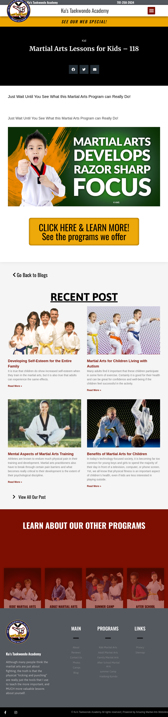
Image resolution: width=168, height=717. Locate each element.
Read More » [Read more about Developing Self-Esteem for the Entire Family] (15, 386)
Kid (84, 40)
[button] (151, 10)
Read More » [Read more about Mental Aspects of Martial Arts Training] (15, 482)
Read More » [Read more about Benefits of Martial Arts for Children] (94, 486)
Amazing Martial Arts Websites (152, 712)
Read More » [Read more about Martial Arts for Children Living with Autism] (94, 390)
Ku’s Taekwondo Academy (23, 653)
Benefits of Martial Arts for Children (117, 454)
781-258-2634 (125, 2)
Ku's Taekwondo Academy (85, 10)
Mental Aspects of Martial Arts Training (41, 454)
